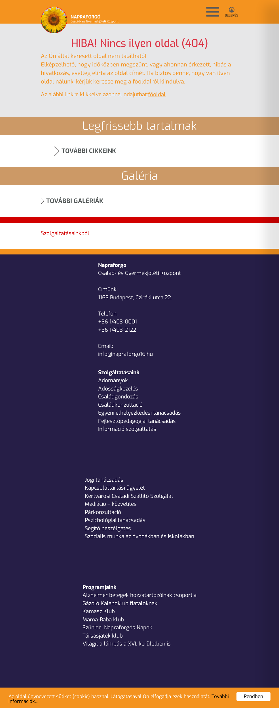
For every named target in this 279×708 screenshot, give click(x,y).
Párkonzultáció (103, 512)
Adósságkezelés (118, 388)
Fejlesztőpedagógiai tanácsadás (137, 421)
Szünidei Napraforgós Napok (117, 627)
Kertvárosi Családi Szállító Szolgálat (129, 496)
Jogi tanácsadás (104, 479)
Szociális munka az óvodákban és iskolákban (139, 536)
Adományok (113, 380)
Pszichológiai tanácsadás (115, 520)
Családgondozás (118, 396)
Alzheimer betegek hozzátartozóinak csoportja (139, 595)
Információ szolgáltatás (127, 429)
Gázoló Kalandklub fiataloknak (120, 603)
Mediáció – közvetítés (111, 503)
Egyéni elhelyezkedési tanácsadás (139, 412)
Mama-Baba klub (103, 619)
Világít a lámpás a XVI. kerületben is (127, 643)
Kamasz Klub (99, 611)
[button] (212, 12)
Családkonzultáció (120, 404)
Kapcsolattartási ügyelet (115, 487)
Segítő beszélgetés (108, 528)
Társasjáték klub (103, 635)
